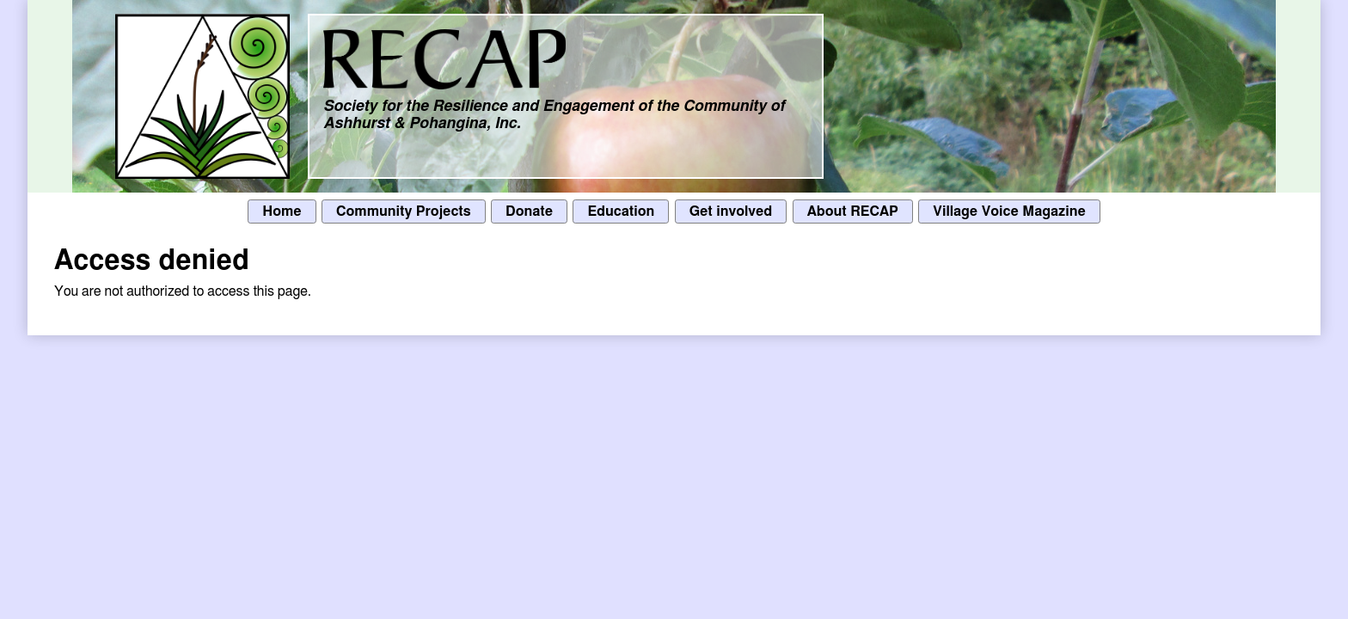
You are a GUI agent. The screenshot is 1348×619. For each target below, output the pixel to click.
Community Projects (403, 211)
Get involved (731, 211)
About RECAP (852, 211)
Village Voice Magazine (1009, 211)
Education (620, 211)
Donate (529, 211)
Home (281, 211)
